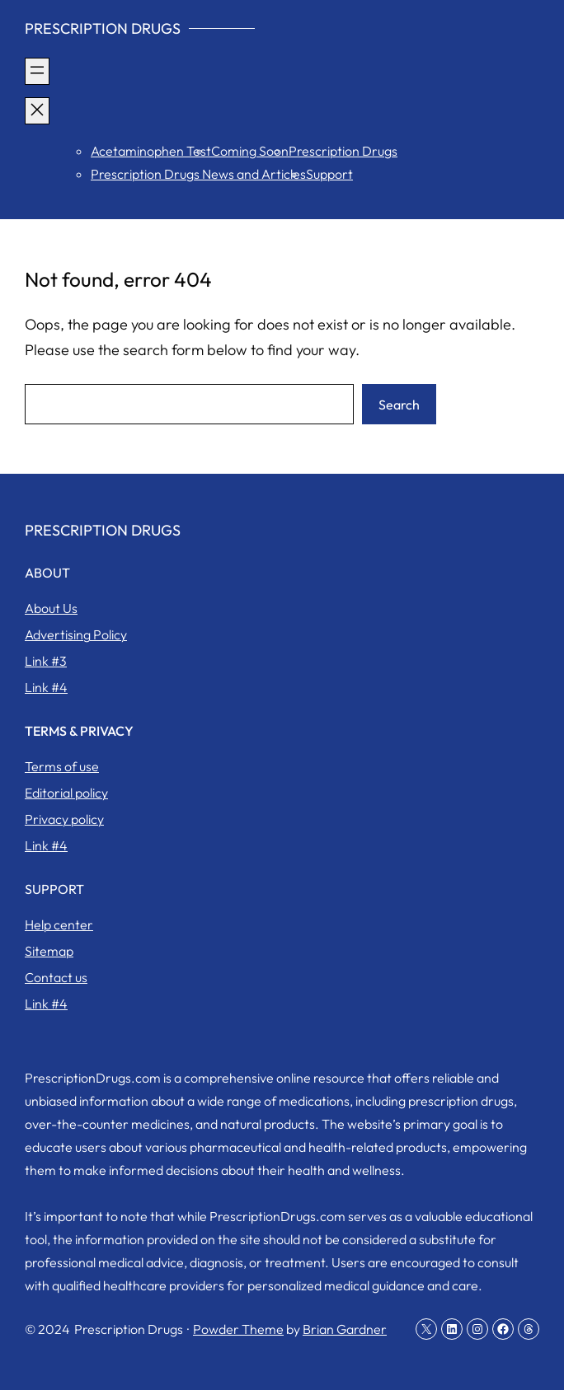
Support (329, 174)
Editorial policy (66, 792)
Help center (59, 924)
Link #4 (46, 687)
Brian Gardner (345, 1329)
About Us (51, 608)
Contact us (56, 977)
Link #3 (46, 661)
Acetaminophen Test (151, 151)
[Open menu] (37, 71)
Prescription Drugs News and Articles (198, 174)
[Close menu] (37, 110)
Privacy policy (64, 819)
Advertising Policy (76, 634)
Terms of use (62, 766)
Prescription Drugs (103, 28)
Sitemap (49, 951)
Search (399, 404)
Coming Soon (250, 151)
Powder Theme (238, 1329)
